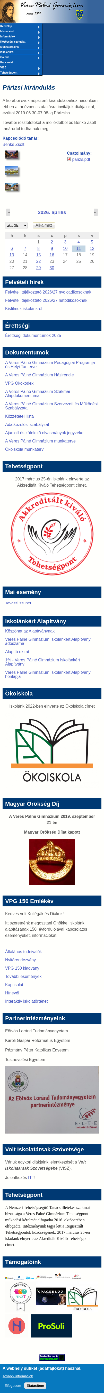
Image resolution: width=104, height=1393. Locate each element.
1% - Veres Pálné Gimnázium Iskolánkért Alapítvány (42, 662)
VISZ (20, 68)
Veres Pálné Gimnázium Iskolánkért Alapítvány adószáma (48, 641)
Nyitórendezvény (20, 960)
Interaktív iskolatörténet (26, 1001)
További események (23, 976)
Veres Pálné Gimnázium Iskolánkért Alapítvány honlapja (48, 674)
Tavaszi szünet (18, 603)
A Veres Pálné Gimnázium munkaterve (40, 441)
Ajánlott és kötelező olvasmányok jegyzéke (44, 433)
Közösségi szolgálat (20, 42)
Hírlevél (12, 993)
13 (12, 255)
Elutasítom (35, 1388)
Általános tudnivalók (23, 951)
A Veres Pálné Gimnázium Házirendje (39, 375)
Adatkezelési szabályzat (27, 424)
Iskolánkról (20, 52)
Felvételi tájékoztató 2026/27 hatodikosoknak (46, 300)
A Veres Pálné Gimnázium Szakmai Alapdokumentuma (37, 393)
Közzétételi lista (19, 416)
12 (92, 248)
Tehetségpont (20, 73)
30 (52, 268)
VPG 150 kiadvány (22, 968)
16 (52, 255)
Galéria (20, 57)
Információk (20, 37)
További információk (18, 1379)
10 (65, 248)
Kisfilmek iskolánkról (23, 308)
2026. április (52, 212)
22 (38, 261)
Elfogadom (13, 1388)
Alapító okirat (17, 652)
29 (38, 268)
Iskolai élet (20, 32)
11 (78, 248)
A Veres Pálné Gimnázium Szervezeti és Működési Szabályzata (51, 406)
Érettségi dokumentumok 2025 (33, 335)
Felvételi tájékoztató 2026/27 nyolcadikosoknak (48, 292)
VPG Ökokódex (19, 383)
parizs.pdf (81, 159)
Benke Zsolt (13, 144)
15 (38, 255)
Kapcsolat (6, 62)
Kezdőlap (20, 26)
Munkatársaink (20, 47)
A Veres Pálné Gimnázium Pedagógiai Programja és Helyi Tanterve (50, 364)
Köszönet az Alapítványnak (30, 631)
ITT (31, 1177)
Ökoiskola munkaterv (24, 449)
